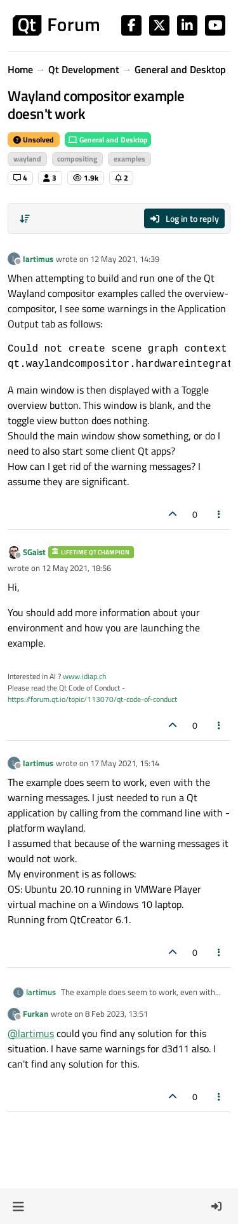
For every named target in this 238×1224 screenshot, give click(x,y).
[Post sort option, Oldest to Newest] (24, 218)
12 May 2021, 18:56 (76, 567)
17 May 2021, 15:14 (124, 763)
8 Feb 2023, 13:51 (116, 1013)
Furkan (35, 1013)
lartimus (38, 258)
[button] (18, 1206)
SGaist (34, 552)
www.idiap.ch (84, 676)
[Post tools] (219, 514)
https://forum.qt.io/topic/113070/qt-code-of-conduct (92, 699)
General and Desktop (108, 140)
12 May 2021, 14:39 (124, 258)
